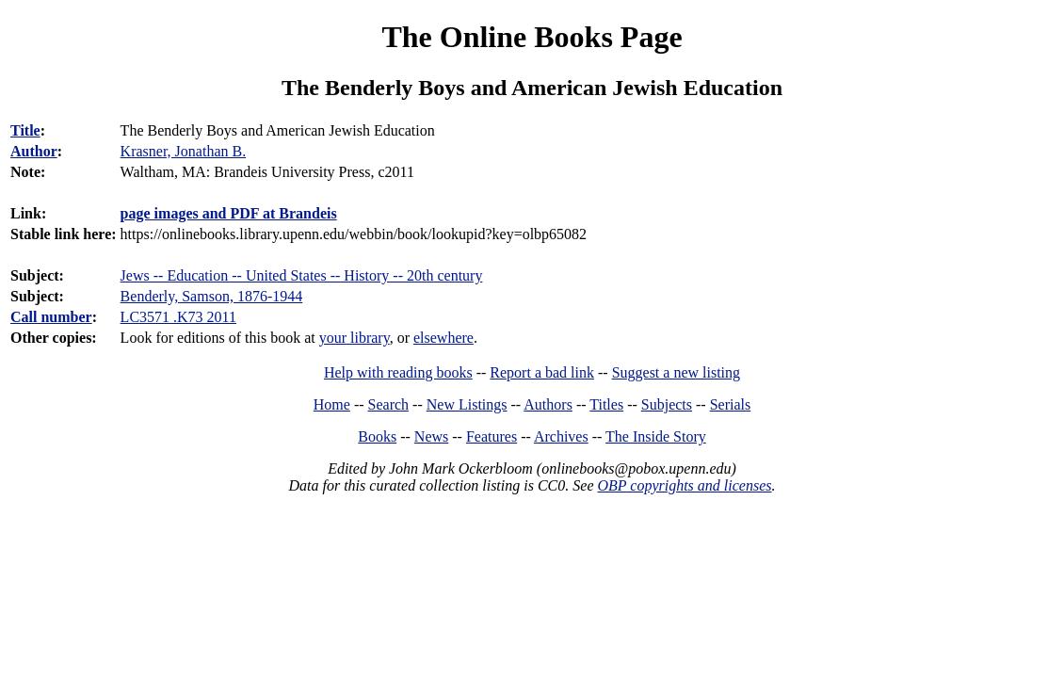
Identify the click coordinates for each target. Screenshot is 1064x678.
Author (33, 151)
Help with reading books (398, 372)
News (431, 436)
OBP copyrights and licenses (684, 485)
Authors (548, 404)
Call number (51, 317)
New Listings (467, 404)
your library (354, 338)
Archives (561, 436)
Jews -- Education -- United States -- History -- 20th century (302, 275)
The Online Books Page (531, 37)
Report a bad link (542, 372)
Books (377, 436)
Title (25, 130)
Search (389, 404)
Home (332, 404)
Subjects (666, 404)
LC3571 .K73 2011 (178, 317)
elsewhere (443, 338)
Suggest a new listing (676, 372)
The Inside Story (655, 436)
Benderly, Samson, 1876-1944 (212, 296)
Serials (730, 404)
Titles (606, 404)
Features (491, 436)
